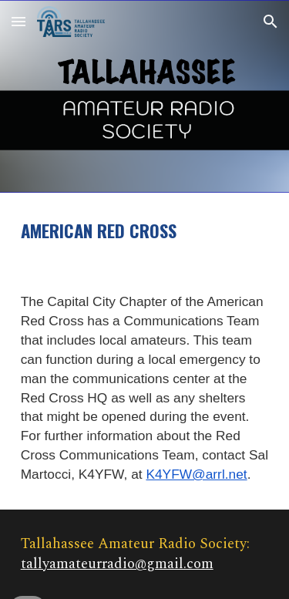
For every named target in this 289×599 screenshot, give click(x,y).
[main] (145, 230)
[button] (18, 21)
